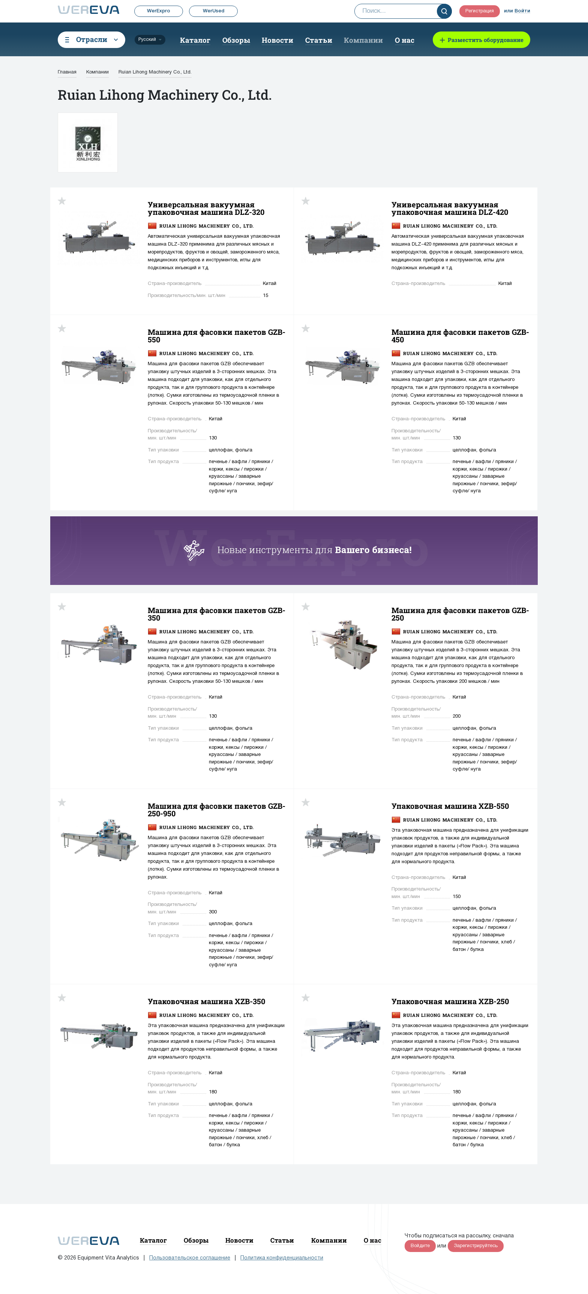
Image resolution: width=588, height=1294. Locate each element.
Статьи (318, 40)
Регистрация (479, 11)
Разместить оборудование (486, 39)
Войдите (420, 1246)
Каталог (195, 40)
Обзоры (236, 40)
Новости (277, 40)
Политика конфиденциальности (281, 1258)
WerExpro (158, 11)
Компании (363, 40)
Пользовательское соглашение (189, 1258)
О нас (404, 40)
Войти (522, 11)
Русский (147, 39)
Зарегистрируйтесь (476, 1246)
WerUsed (213, 11)
